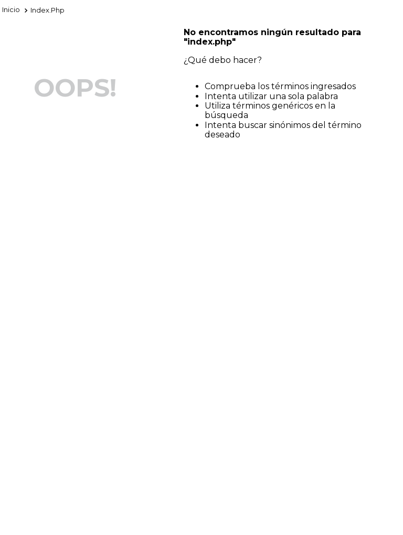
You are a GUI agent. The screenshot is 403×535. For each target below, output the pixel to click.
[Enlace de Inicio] (11, 10)
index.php (47, 10)
